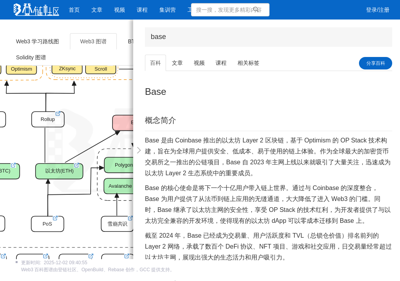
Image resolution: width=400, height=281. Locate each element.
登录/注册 (377, 10)
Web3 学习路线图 (37, 41)
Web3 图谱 (93, 41)
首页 (74, 10)
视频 (119, 10)
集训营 (167, 10)
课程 (142, 10)
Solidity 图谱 (31, 57)
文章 (96, 10)
